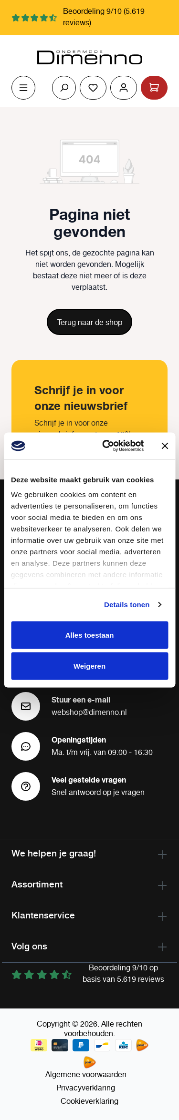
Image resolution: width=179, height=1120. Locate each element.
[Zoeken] (64, 88)
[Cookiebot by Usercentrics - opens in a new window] (107, 446)
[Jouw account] (123, 88)
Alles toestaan (89, 635)
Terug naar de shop (89, 323)
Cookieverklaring (89, 1102)
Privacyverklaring (85, 1088)
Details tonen (126, 605)
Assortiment (37, 884)
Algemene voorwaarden (85, 1075)
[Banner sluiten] (164, 445)
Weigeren (89, 666)
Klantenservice (43, 915)
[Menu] (23, 88)
